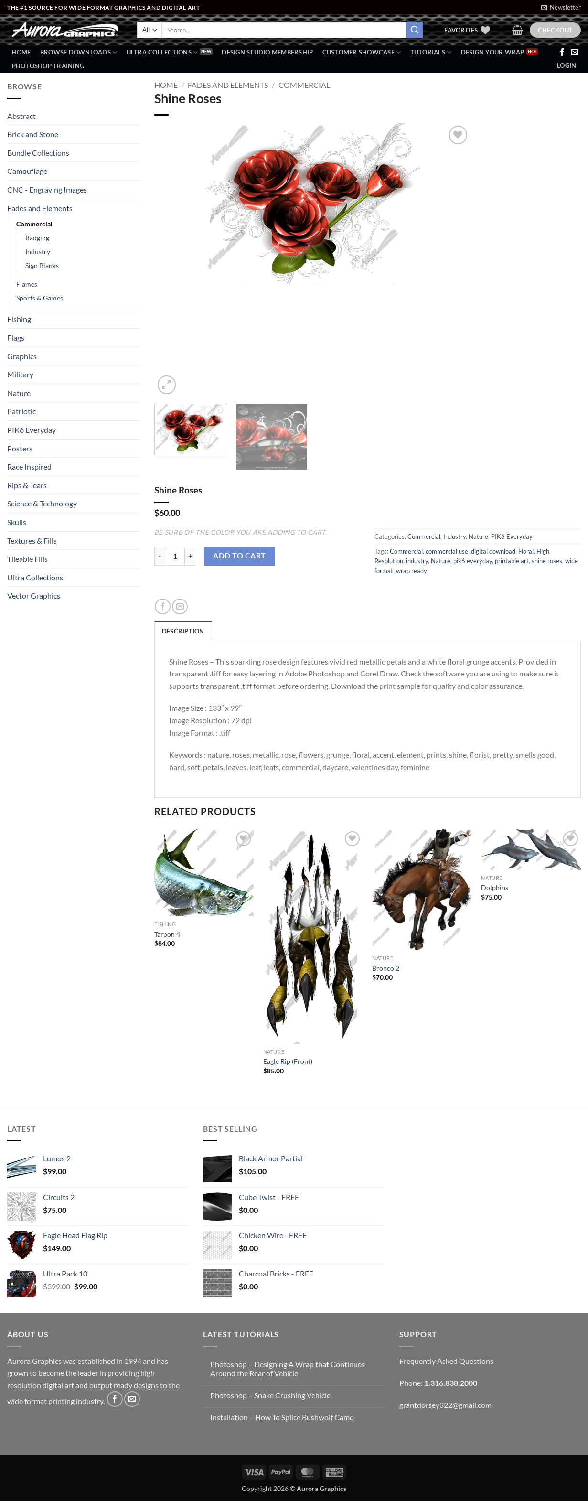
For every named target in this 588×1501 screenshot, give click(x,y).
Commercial (34, 224)
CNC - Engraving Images (47, 189)
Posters (19, 448)
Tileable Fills (27, 558)
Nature (19, 392)
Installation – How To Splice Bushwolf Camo (282, 1417)
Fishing (19, 318)
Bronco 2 (385, 968)
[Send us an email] (574, 52)
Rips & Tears (27, 485)
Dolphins (494, 887)
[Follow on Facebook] (562, 52)
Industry (37, 251)
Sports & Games (39, 298)
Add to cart (239, 555)
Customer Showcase (361, 52)
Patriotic (21, 411)
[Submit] (414, 30)
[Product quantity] (175, 556)
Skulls (16, 521)
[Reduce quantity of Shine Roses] (160, 556)
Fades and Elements (40, 208)
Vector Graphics (33, 595)
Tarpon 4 (167, 934)
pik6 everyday (472, 561)
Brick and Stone (32, 134)
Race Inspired (29, 466)
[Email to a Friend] (180, 606)
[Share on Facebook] (163, 606)
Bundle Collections (38, 152)
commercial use (447, 551)
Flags (15, 337)
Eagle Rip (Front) (287, 1061)
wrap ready (411, 571)
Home (21, 52)
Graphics (22, 356)
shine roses (547, 561)
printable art (512, 561)
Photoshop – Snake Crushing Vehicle (270, 1395)
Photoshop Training (48, 66)
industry (417, 561)
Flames (26, 284)
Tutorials (431, 52)
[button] (561, 7)
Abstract (21, 115)
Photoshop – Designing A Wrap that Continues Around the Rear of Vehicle (287, 1369)
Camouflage (27, 170)
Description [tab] (183, 631)
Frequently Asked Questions (446, 1360)
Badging (37, 238)
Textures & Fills (32, 540)
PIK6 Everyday (31, 429)
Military (20, 374)
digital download (493, 551)
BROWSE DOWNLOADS (79, 52)
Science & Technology (42, 503)
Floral (526, 551)
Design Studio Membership (267, 52)
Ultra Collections (162, 52)
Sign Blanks (42, 265)
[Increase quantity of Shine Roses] (190, 556)
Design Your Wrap (492, 52)
